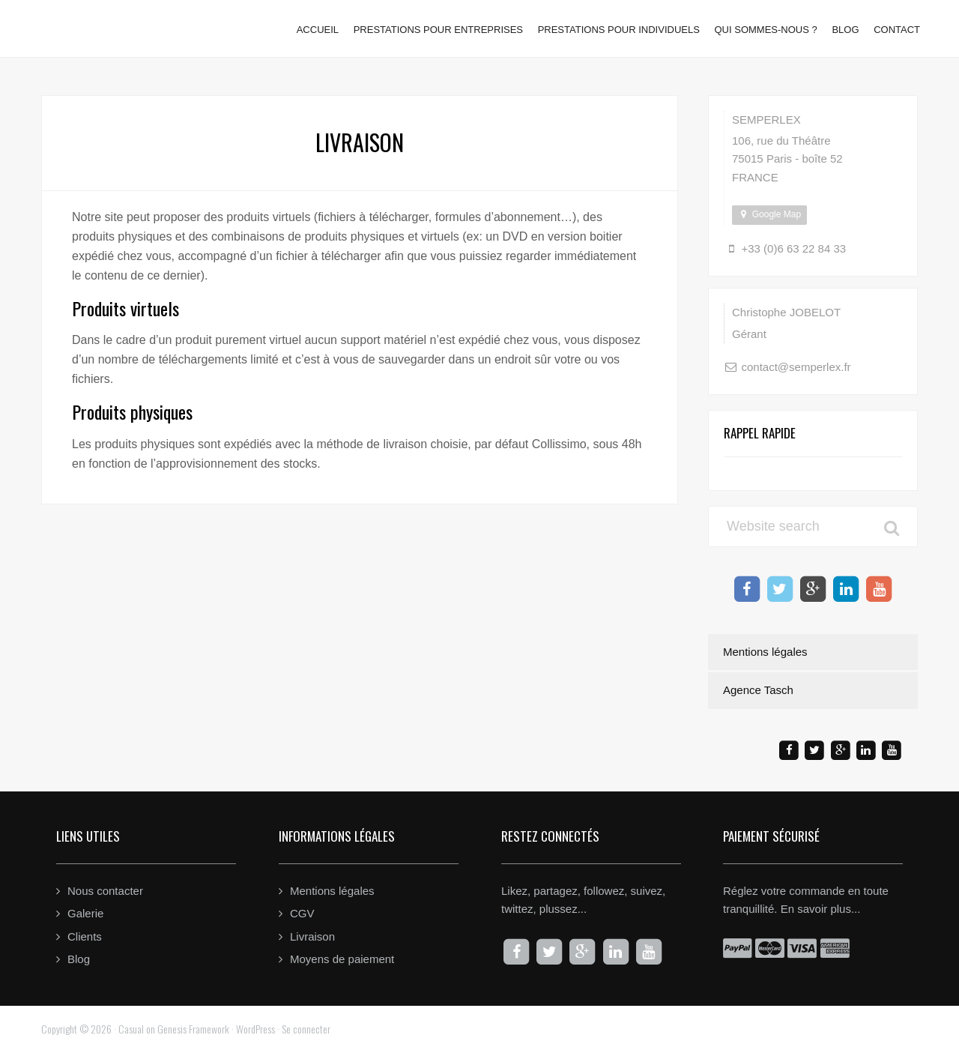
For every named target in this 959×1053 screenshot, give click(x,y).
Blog (78, 959)
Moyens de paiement (342, 959)
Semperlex (118, 23)
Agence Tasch (758, 690)
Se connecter (306, 1029)
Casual (131, 1029)
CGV (302, 913)
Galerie (85, 913)
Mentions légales (765, 651)
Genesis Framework (193, 1029)
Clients (84, 936)
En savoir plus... (821, 908)
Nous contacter (105, 890)
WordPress (255, 1029)
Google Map (769, 214)
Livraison (312, 936)
